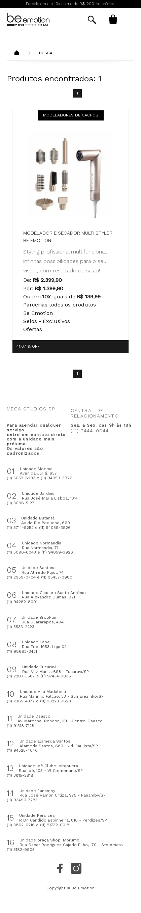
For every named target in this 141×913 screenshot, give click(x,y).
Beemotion (17, 53)
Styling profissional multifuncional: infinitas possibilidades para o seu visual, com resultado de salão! (65, 260)
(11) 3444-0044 (90, 430)
